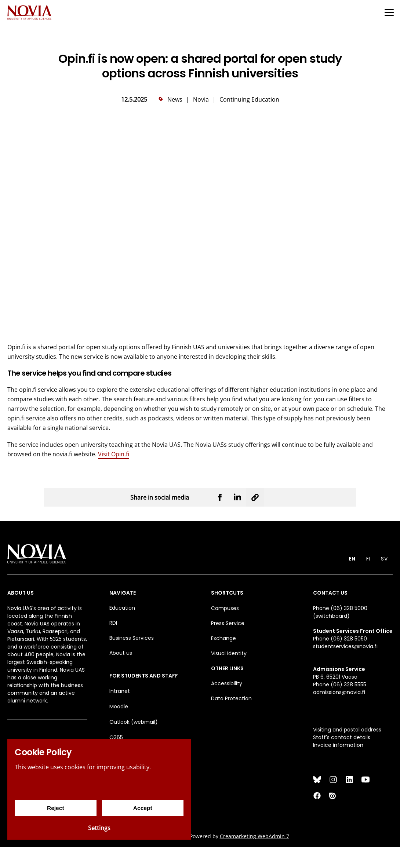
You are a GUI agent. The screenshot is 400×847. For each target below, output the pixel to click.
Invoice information (338, 745)
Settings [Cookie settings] (99, 828)
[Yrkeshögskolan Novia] (29, 12)
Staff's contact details (341, 737)
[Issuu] (333, 796)
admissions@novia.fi (339, 692)
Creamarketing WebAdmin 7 (254, 836)
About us (120, 653)
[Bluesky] (317, 779)
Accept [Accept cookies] (142, 808)
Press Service (227, 623)
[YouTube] (365, 779)
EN (352, 558)
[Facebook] (317, 796)
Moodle (118, 706)
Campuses (225, 608)
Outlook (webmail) (133, 722)
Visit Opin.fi (113, 454)
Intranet (119, 691)
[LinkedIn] (349, 779)
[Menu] (389, 12)
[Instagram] (333, 779)
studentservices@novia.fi (345, 646)
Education (122, 607)
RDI (113, 623)
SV (384, 558)
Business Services (131, 638)
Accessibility (226, 683)
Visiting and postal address (347, 729)
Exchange (223, 638)
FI (368, 558)
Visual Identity (229, 653)
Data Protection (231, 698)
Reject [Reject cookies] (55, 808)
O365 (116, 737)
